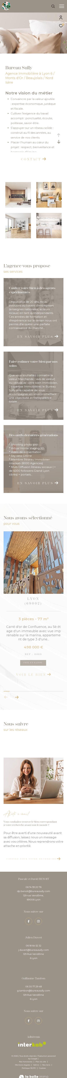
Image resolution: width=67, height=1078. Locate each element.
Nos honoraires (25, 1057)
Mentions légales (23, 1060)
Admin (36, 1060)
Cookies (42, 1063)
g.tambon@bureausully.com (33, 985)
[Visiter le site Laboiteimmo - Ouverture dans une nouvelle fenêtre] (33, 1070)
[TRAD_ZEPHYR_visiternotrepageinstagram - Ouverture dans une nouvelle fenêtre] (38, 1015)
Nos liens (46, 1060)
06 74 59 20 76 (33, 882)
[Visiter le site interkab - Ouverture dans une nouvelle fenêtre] (32, 1039)
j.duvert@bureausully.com (33, 945)
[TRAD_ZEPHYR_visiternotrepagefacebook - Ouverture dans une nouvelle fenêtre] (28, 1015)
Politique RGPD (29, 1063)
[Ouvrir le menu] (61, 6)
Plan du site (41, 1057)
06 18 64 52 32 (33, 940)
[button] (16, 692)
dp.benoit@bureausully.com (33, 886)
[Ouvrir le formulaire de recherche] (53, 6)
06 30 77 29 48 (33, 981)
